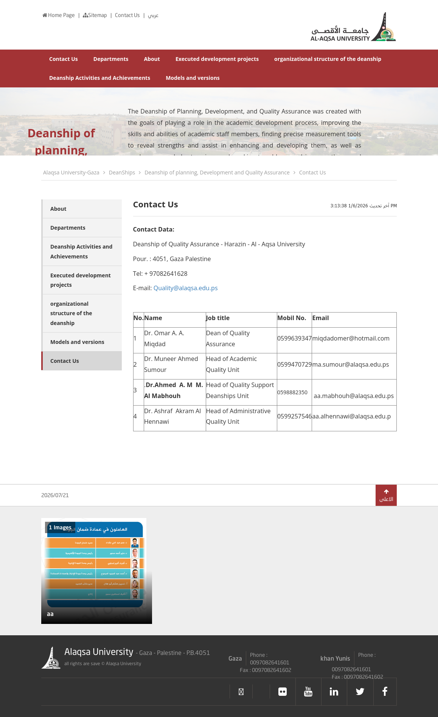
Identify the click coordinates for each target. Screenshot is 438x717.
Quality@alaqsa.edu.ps (186, 288)
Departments (111, 58)
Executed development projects (217, 58)
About (152, 58)
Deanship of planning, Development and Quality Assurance (217, 172)
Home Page (58, 15)
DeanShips (122, 172)
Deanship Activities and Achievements (99, 77)
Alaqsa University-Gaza (71, 172)
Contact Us (128, 15)
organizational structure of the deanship (327, 58)
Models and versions (193, 77)
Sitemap (95, 15)
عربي (153, 15)
